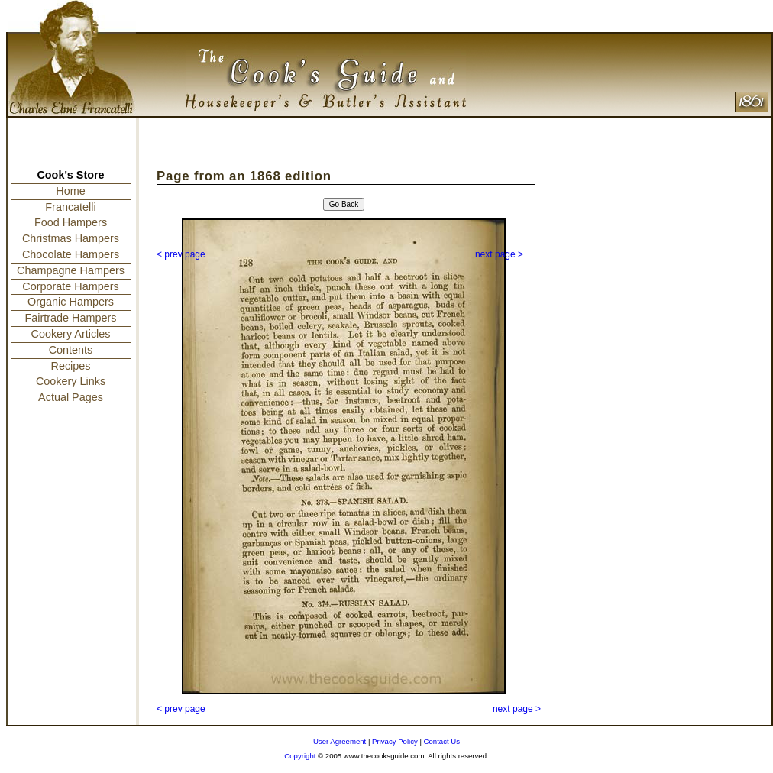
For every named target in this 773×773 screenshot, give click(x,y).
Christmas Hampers (70, 238)
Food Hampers (70, 222)
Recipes (71, 366)
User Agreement (339, 741)
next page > (499, 254)
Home (70, 191)
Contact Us (442, 741)
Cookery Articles (71, 334)
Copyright (299, 756)
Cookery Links (70, 381)
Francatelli (70, 207)
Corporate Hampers (70, 286)
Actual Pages (70, 397)
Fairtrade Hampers (71, 318)
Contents (71, 350)
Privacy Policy (395, 741)
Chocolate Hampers (70, 254)
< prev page (181, 254)
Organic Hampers (70, 302)
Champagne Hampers (71, 270)
